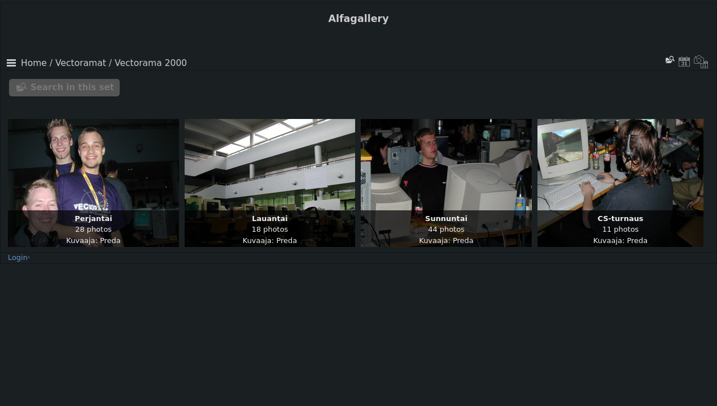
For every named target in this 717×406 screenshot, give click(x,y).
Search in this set (72, 87)
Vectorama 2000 (151, 63)
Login (18, 257)
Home (34, 63)
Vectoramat (80, 63)
